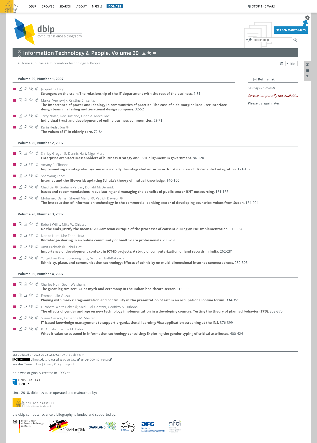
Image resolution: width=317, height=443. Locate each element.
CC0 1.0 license (99, 359)
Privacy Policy (53, 364)
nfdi (95, 6)
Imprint (69, 364)
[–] (255, 79)
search (65, 6)
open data (69, 359)
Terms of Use (32, 364)
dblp (32, 6)
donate (114, 6)
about (81, 6)
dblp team (77, 355)
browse (47, 6)
